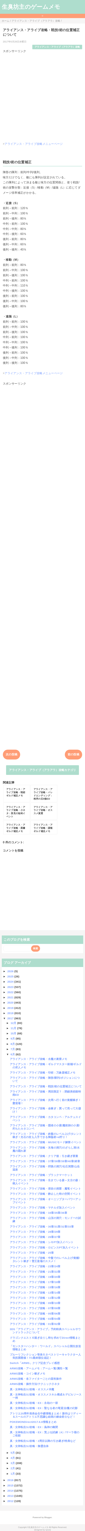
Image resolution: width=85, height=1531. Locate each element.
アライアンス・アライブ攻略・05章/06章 (35, 1313)
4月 (13, 1457)
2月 (13, 1468)
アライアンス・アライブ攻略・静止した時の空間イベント (45, 1193)
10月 (14, 1033)
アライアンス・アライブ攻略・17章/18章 (35, 1282)
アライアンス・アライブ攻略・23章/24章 (35, 1266)
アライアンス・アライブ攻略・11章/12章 (35, 1297)
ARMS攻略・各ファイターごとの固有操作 (36, 1378)
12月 (14, 1022)
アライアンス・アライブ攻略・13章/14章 (35, 1292)
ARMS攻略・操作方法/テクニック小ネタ (35, 1383)
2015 (10, 1485)
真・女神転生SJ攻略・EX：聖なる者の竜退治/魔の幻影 (44, 1408)
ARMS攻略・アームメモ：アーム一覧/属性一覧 (39, 1368)
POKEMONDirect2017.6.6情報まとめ (33, 1421)
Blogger (48, 1517)
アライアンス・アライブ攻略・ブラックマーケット (41, 1174)
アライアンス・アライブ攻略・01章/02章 (35, 1323)
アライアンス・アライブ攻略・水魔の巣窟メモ (38, 1058)
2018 (10, 1013)
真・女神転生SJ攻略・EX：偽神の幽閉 (34, 1427)
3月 (13, 1463)
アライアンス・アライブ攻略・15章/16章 (35, 1287)
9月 (13, 1038)
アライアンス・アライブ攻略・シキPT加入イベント (42, 1242)
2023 (10, 986)
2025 (10, 976)
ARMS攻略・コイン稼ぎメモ (27, 1373)
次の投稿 (11, 754)
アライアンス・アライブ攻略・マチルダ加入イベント (43, 1207)
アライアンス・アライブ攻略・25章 (32, 1252)
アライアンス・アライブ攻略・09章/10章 (35, 1303)
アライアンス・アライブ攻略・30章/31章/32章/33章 (42, 1226)
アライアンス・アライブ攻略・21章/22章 (35, 1271)
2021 (10, 997)
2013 (10, 1495)
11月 (14, 1028)
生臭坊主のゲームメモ (31, 7)
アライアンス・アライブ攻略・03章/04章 (35, 1318)
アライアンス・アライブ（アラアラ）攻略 (57, 46)
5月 (13, 1452)
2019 (10, 1007)
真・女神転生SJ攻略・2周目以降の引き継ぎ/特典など (43, 1440)
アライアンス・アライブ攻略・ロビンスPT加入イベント (44, 1247)
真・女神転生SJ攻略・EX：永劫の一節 (34, 1402)
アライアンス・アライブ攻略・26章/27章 (35, 1236)
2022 (10, 992)
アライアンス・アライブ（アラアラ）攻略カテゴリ (42, 769)
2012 (10, 1501)
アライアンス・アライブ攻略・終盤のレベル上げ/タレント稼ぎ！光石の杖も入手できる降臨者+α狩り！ (46, 1135)
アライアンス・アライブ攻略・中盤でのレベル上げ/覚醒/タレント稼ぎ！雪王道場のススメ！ (45, 1259)
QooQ (48, 1530)
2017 (10, 1018)
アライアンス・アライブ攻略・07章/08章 (35, 1308)
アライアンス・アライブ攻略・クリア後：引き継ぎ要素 (44, 1156)
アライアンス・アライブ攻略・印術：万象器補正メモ (43, 1072)
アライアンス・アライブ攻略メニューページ (33, 143)
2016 (10, 1480)
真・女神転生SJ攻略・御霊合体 (29, 1446)
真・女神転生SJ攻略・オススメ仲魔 (32, 1389)
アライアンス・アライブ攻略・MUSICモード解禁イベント (46, 1142)
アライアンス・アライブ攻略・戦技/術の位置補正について (46, 1086)
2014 (10, 1490)
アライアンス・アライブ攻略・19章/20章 (35, 1276)
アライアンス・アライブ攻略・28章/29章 (35, 1231)
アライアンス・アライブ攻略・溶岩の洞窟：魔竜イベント (45, 1188)
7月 (13, 1049)
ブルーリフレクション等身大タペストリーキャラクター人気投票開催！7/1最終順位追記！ (45, 1356)
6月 (13, 1054)
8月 (13, 1043)
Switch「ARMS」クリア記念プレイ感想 (35, 1362)
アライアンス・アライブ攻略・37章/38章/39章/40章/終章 (45, 1161)
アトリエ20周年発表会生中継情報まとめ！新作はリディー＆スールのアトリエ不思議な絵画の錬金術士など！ (45, 1415)
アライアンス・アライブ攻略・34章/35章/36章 (38, 1212)
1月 (13, 1473)
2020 (10, 1002)
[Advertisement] (42, 96)
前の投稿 (73, 754)
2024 (10, 981)
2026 (10, 971)
